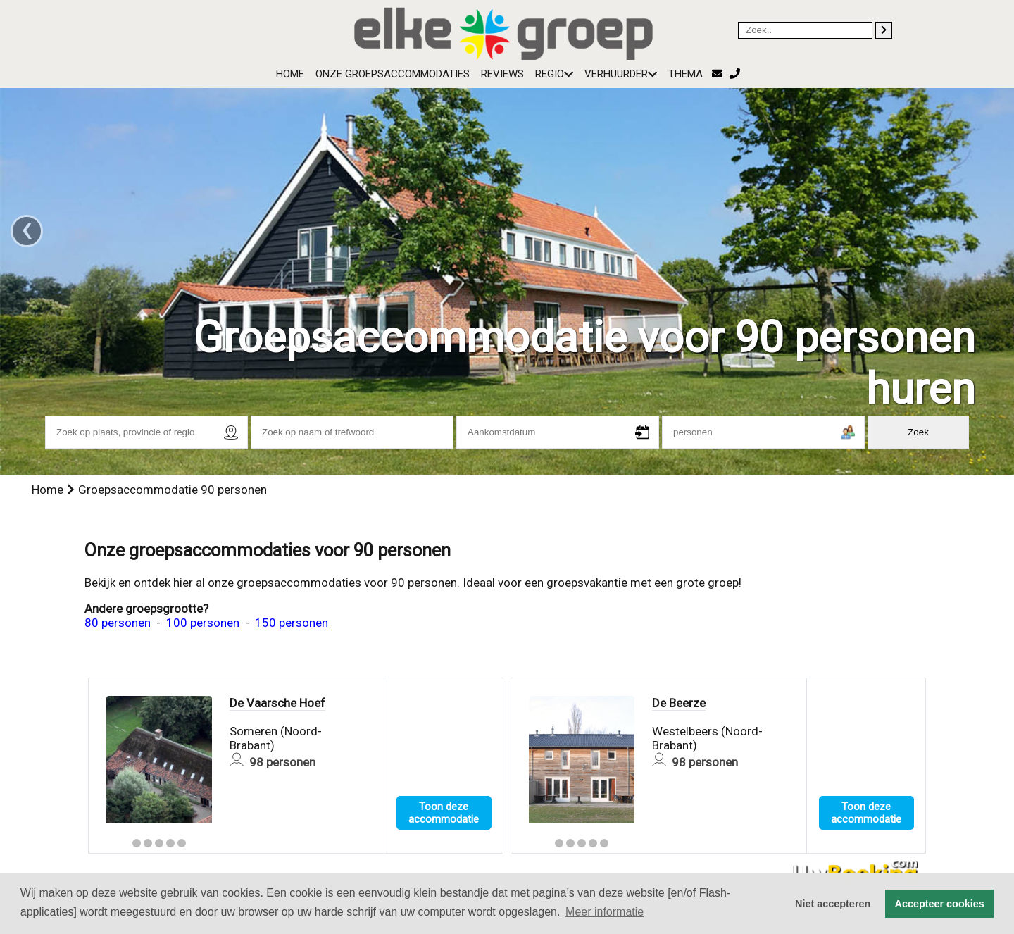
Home (290, 74)
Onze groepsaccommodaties (392, 74)
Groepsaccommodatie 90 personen (172, 489)
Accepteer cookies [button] (939, 903)
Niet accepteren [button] (832, 903)
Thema (685, 74)
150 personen (291, 623)
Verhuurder (620, 74)
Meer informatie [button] (604, 912)
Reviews (502, 74)
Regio (554, 74)
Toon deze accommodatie (443, 813)
